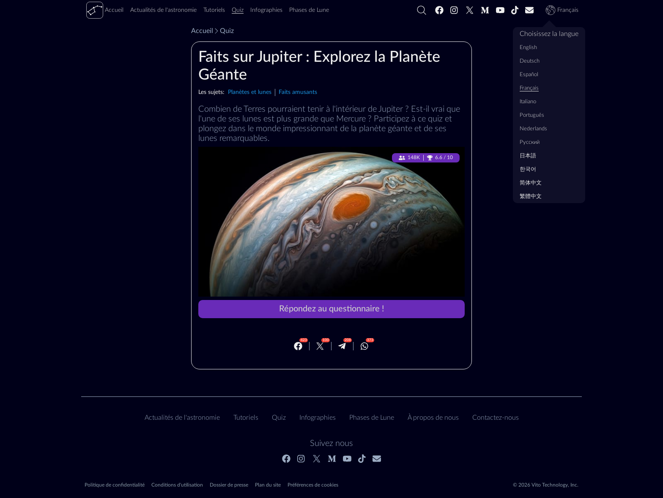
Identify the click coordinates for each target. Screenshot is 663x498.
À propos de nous (433, 417)
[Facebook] (439, 10)
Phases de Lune (371, 417)
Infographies (317, 417)
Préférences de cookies (313, 484)
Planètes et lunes (249, 92)
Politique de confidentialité (115, 484)
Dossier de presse (229, 484)
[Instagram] (454, 10)
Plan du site (268, 484)
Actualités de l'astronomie (182, 417)
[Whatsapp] (364, 346)
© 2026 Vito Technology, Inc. (545, 484)
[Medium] (485, 10)
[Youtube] (500, 10)
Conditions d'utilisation (177, 484)
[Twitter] (470, 10)
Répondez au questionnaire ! (331, 309)
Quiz (223, 31)
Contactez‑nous (495, 417)
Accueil (202, 31)
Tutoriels (245, 417)
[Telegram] (342, 346)
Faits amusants (298, 92)
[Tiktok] (515, 10)
